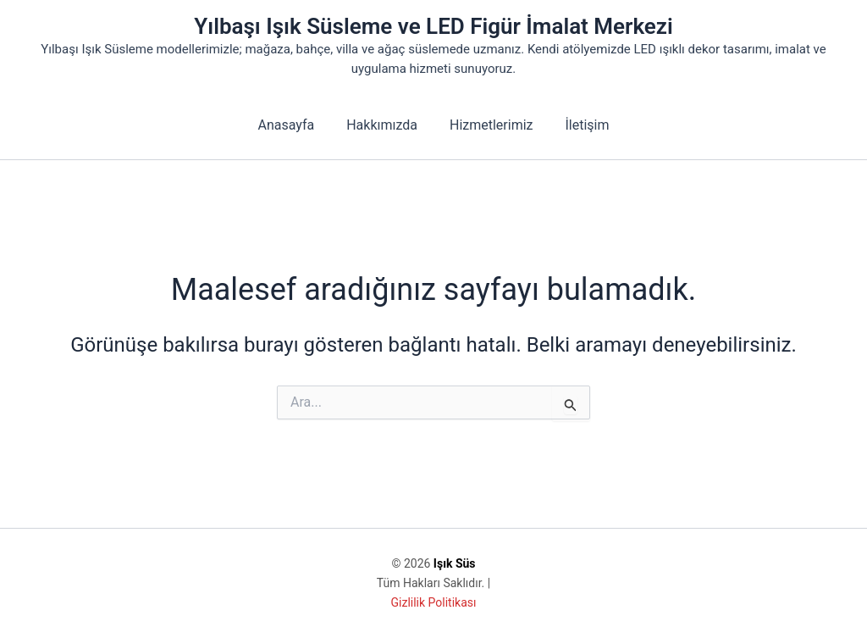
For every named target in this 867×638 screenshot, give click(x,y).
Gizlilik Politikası (434, 602)
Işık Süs (455, 563)
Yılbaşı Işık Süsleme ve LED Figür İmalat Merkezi (433, 26)
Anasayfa (293, 125)
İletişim (580, 125)
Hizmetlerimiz (489, 125)
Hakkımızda (384, 125)
